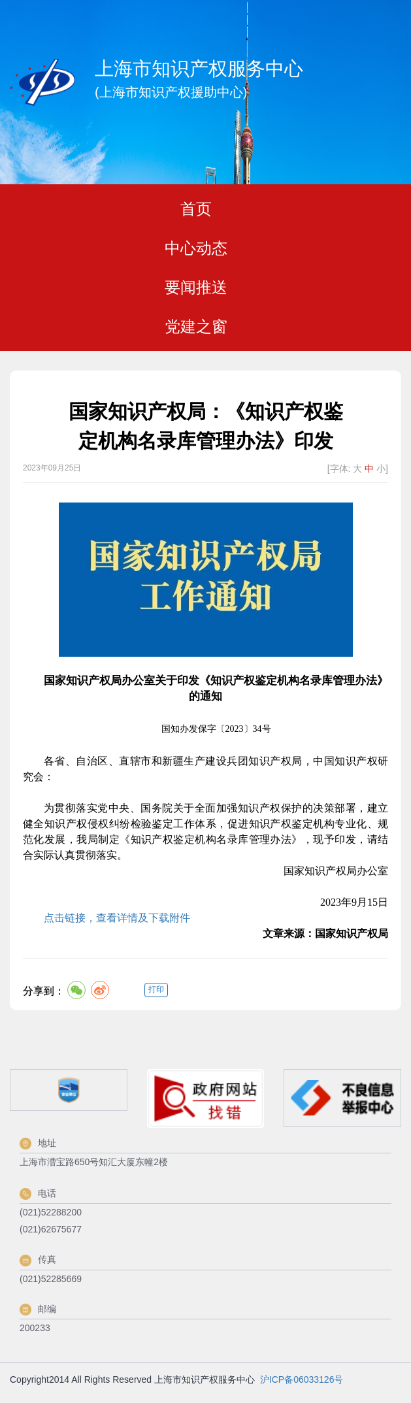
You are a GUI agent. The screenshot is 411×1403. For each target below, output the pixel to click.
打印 (156, 989)
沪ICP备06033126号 (302, 1379)
